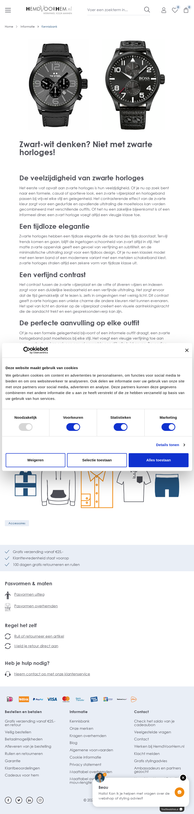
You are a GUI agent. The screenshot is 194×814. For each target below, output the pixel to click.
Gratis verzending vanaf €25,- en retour (30, 723)
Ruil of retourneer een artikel (39, 636)
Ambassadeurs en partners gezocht (157, 770)
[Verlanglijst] (172, 10)
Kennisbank (80, 721)
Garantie (13, 761)
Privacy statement (85, 764)
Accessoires (16, 523)
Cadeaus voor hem (22, 775)
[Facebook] (8, 800)
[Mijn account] (161, 10)
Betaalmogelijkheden (24, 739)
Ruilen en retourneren (24, 753)
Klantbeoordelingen (22, 768)
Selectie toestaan (97, 460)
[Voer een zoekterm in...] (115, 10)
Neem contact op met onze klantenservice (52, 674)
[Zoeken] (147, 10)
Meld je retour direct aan (36, 646)
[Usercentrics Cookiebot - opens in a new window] (27, 350)
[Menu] (8, 10)
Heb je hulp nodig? (27, 663)
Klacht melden (147, 753)
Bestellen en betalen (23, 711)
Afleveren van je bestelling (28, 746)
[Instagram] (40, 800)
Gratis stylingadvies (150, 761)
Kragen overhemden (88, 735)
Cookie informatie (85, 757)
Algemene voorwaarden (91, 750)
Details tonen (167, 445)
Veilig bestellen (18, 732)
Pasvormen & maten (28, 583)
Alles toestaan (158, 460)
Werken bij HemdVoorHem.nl (159, 746)
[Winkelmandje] (183, 10)
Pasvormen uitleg (29, 594)
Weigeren (35, 460)
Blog (73, 742)
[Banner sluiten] (186, 350)
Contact (141, 711)
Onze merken (81, 728)
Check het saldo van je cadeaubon (154, 723)
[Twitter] (18, 800)
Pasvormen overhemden (36, 606)
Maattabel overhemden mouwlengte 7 (91, 780)
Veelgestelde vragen (152, 732)
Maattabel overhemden (91, 771)
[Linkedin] (29, 800)
